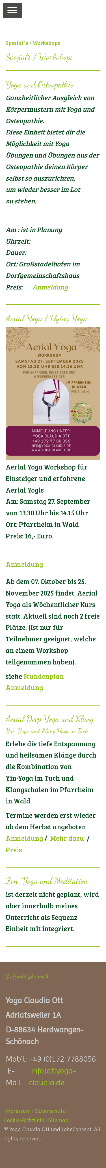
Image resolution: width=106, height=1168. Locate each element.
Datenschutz (50, 1111)
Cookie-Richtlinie (24, 1120)
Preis (14, 849)
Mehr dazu (67, 838)
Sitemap (58, 1120)
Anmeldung (50, 286)
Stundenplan (43, 676)
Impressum (17, 1111)
